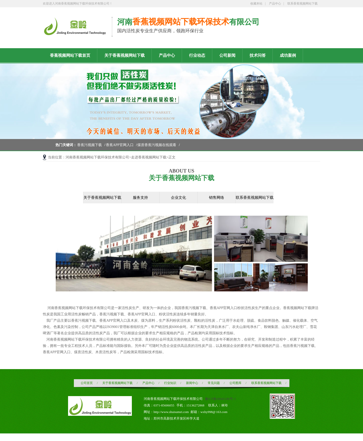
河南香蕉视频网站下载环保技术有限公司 (97, 157)
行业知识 (170, 383)
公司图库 (235, 383)
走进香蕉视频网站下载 (148, 157)
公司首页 (87, 383)
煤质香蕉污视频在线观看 (156, 145)
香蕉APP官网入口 (120, 145)
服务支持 (140, 198)
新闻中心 (192, 383)
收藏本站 (256, 3)
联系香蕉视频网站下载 (302, 3)
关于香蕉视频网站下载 (102, 198)
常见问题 (214, 383)
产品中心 (275, 3)
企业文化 (178, 198)
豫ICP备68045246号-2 (220, 399)
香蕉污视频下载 (89, 145)
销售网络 (216, 198)
